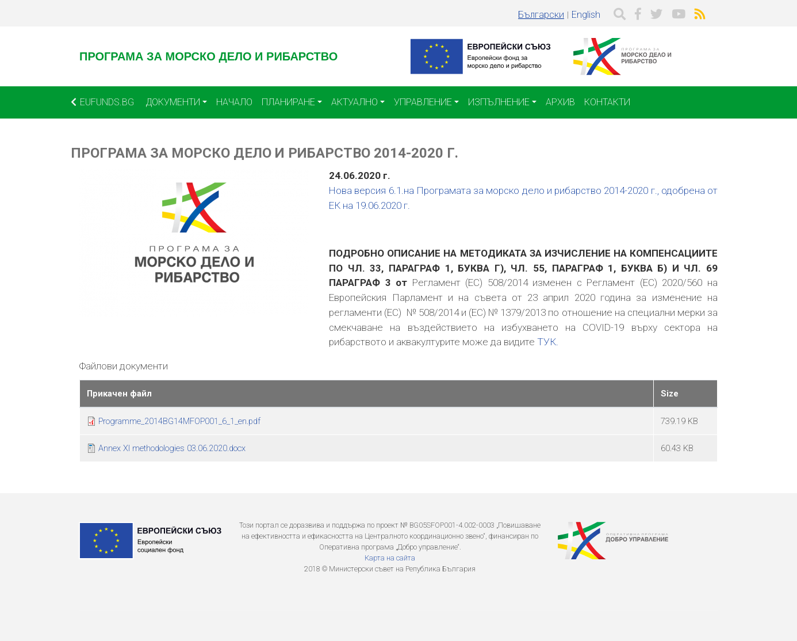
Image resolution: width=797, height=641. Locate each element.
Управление (423, 102)
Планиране (288, 102)
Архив (560, 102)
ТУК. (547, 342)
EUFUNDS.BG (102, 102)
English (586, 14)
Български (541, 14)
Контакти (607, 102)
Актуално (354, 102)
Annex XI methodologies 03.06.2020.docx (172, 448)
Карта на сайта (390, 558)
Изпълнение (499, 102)
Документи (172, 102)
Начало (234, 102)
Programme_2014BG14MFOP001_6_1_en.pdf (179, 421)
